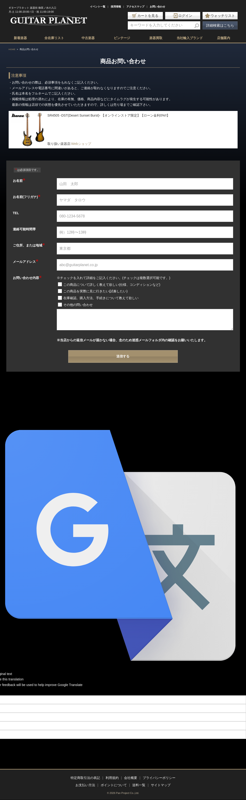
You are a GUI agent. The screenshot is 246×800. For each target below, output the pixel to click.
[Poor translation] (11, 691)
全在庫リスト (54, 38)
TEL (16, 213)
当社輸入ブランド (190, 38)
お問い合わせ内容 (27, 278)
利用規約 (112, 778)
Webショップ (81, 144)
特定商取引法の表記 (85, 778)
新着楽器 (20, 38)
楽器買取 (155, 38)
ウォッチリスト (220, 15)
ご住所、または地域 (29, 245)
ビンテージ (122, 38)
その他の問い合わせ (78, 305)
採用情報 (116, 6)
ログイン (182, 15)
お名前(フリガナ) (26, 197)
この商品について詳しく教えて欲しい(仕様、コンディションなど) (111, 284)
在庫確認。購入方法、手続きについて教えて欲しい (101, 298)
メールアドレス (25, 262)
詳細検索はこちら (220, 25)
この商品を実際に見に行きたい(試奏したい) (95, 291)
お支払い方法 (85, 785)
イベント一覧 (97, 6)
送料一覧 (138, 785)
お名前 (19, 181)
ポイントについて (114, 785)
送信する (123, 356)
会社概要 (130, 778)
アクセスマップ (135, 6)
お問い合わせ (157, 6)
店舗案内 (223, 38)
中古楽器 (88, 38)
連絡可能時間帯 (24, 229)
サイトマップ (161, 785)
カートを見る (145, 15)
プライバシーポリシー (159, 778)
